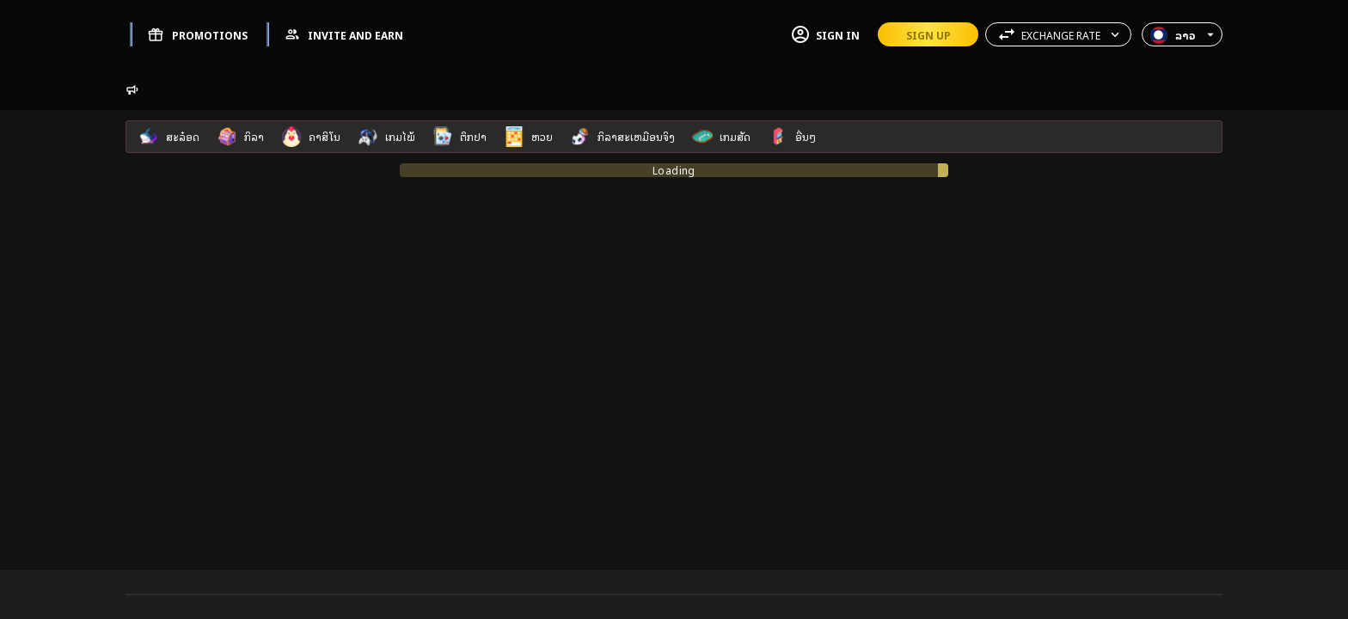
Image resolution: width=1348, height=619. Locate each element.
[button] (1058, 34)
